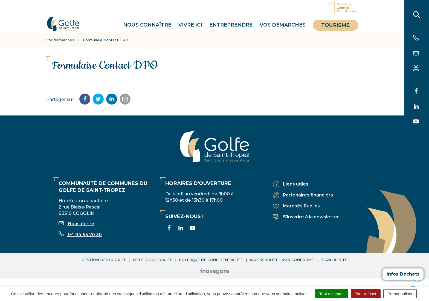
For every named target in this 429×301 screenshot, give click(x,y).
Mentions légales (152, 259)
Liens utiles (295, 184)
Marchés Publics (301, 206)
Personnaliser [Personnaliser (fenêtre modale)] (400, 293)
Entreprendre (231, 25)
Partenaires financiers (308, 195)
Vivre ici (190, 25)
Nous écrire (76, 223)
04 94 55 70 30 (80, 234)
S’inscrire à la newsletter (311, 216)
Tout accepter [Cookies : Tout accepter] (331, 293)
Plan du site (333, 259)
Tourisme (335, 25)
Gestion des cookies (104, 259)
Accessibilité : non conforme (282, 259)
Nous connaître (147, 25)
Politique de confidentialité (211, 259)
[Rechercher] (416, 16)
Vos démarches (283, 25)
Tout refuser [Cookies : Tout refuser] (365, 293)
